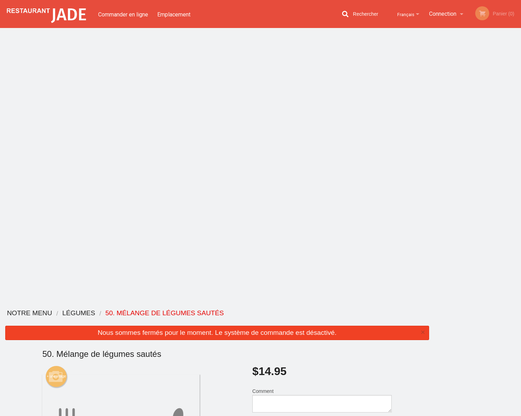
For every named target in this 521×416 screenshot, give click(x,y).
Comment (322, 126)
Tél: (374, 352)
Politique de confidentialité (308, 343)
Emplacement (174, 13)
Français (403, 13)
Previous (439, 102)
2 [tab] (461, 152)
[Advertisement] (217, 279)
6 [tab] (503, 152)
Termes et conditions (315, 331)
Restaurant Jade (118, 313)
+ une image (56, 101)
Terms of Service (272, 411)
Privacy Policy (234, 411)
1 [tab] (451, 152)
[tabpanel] (477, 103)
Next (515, 102)
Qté (273, 154)
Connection (442, 13)
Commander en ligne (123, 13)
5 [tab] (493, 152)
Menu (242, 322)
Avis (299, 322)
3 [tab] (472, 152)
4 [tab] (482, 152)
